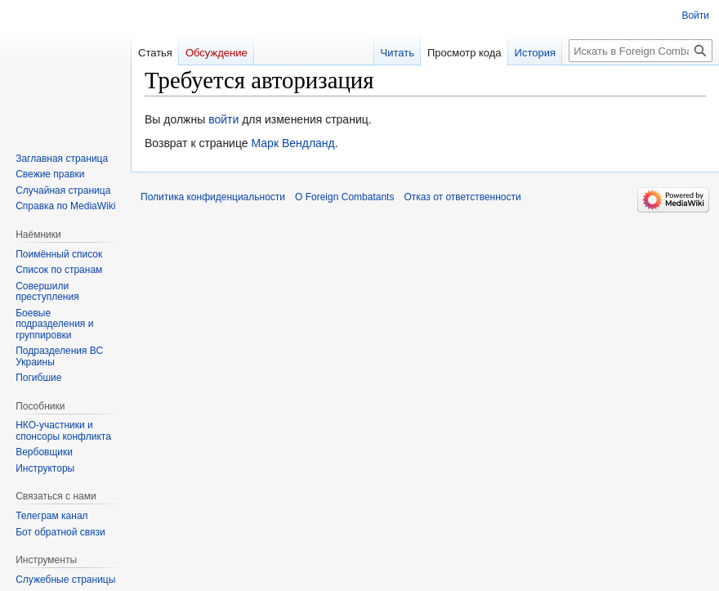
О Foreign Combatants (344, 197)
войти (223, 119)
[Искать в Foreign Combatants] (640, 50)
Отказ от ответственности (462, 197)
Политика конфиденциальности (213, 197)
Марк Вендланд (292, 143)
